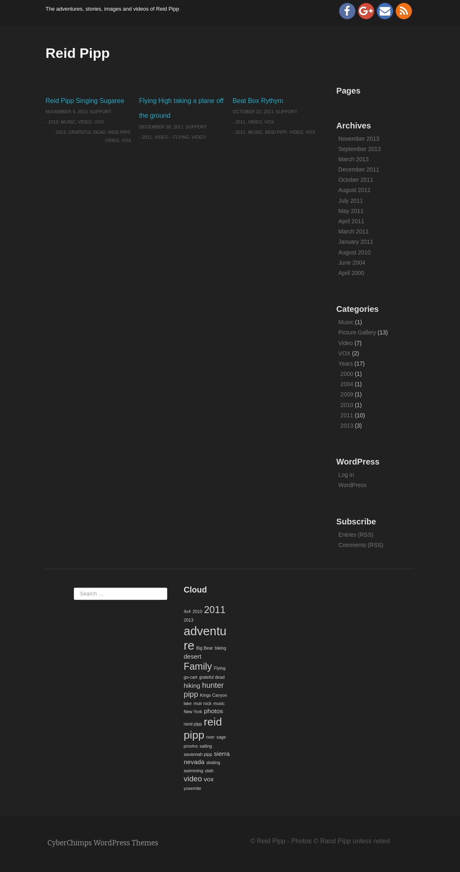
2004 (346, 384)
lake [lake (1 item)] (188, 703)
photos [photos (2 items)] (213, 710)
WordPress (352, 485)
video (112, 140)
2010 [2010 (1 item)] (198, 611)
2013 (53, 121)
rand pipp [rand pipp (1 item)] (193, 723)
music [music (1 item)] (219, 703)
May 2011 (350, 211)
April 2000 (351, 273)
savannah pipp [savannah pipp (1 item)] (198, 754)
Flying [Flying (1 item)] (219, 668)
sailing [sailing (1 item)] (206, 746)
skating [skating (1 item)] (213, 762)
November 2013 (358, 138)
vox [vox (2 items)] (209, 779)
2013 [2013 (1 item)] (189, 620)
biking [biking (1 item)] (220, 647)
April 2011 (351, 221)
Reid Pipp (78, 53)
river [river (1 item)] (210, 737)
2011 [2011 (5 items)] (214, 609)
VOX (99, 121)
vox (126, 140)
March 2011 (353, 231)
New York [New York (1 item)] (193, 711)
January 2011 (355, 241)
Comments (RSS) (360, 545)
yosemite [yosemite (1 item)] (192, 788)
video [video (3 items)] (193, 778)
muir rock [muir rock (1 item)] (203, 703)
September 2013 (359, 149)
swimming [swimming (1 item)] (193, 770)
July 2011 (350, 200)
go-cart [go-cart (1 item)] (190, 677)
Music (68, 121)
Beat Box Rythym (257, 100)
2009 (346, 394)
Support (101, 111)
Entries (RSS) (355, 534)
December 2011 (358, 169)
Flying (181, 137)
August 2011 (354, 190)
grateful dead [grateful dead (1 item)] (212, 677)
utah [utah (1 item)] (209, 770)
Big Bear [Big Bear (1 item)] (204, 647)
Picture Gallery (357, 332)
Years (345, 363)
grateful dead (87, 132)
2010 (346, 405)
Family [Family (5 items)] (198, 666)
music (255, 132)
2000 (346, 374)
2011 (147, 137)
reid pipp (119, 132)
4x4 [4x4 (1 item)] (187, 611)
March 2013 (353, 159)
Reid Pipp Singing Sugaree (85, 100)
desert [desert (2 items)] (192, 656)
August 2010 (354, 252)
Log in (346, 474)
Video (85, 121)
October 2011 (355, 179)
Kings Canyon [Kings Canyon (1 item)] (213, 695)
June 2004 (351, 262)
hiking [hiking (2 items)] (192, 685)
